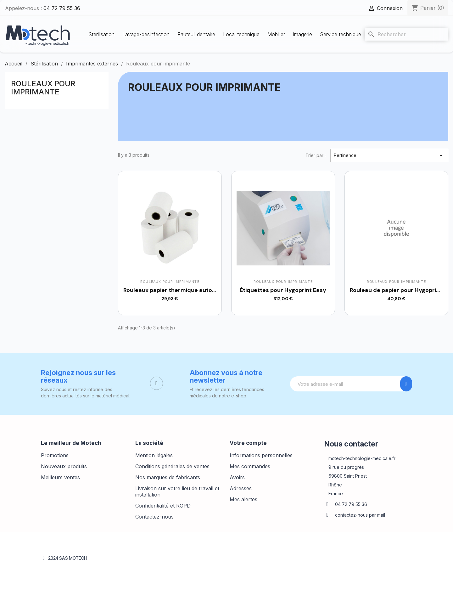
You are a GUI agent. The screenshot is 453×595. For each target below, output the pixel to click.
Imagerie (302, 34)
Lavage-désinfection (146, 34)
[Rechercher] (406, 34)
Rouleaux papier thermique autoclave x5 (179, 290)
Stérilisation (101, 34)
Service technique (340, 34)
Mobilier (276, 34)
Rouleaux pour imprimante (43, 87)
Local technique (241, 34)
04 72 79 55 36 (61, 8)
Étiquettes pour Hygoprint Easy (283, 290)
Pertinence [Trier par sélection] (389, 155)
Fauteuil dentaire (196, 34)
